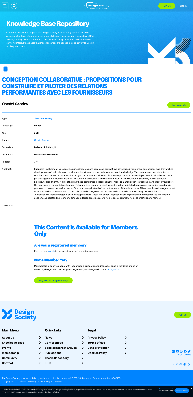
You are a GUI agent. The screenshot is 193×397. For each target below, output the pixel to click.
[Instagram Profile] (181, 351)
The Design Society (35, 381)
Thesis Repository (43, 118)
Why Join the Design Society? (53, 280)
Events (6, 348)
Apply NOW (113, 269)
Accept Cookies (182, 391)
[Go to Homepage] (96, 5)
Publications (53, 353)
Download (179, 105)
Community (9, 358)
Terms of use (96, 342)
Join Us (167, 5)
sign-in (51, 251)
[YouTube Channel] (177, 351)
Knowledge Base (13, 342)
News (48, 337)
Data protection (98, 348)
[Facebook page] (185, 351)
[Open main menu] (5, 6)
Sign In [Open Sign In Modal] (183, 5)
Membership (10, 353)
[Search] (14, 6)
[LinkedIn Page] (173, 351)
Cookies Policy (97, 353)
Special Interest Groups (61, 348)
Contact (7, 363)
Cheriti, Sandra (41, 140)
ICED (48, 363)
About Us (8, 337)
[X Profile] (189, 351)
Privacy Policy (97, 337)
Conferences (54, 342)
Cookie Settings (166, 391)
